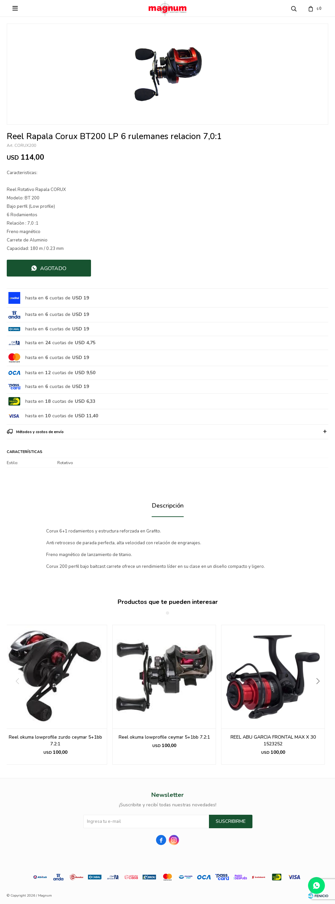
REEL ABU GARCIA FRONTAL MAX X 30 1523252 (273, 740)
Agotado (53, 268)
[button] (320, 694)
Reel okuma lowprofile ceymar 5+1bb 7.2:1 (164, 737)
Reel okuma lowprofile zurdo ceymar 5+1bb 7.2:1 (55, 740)
